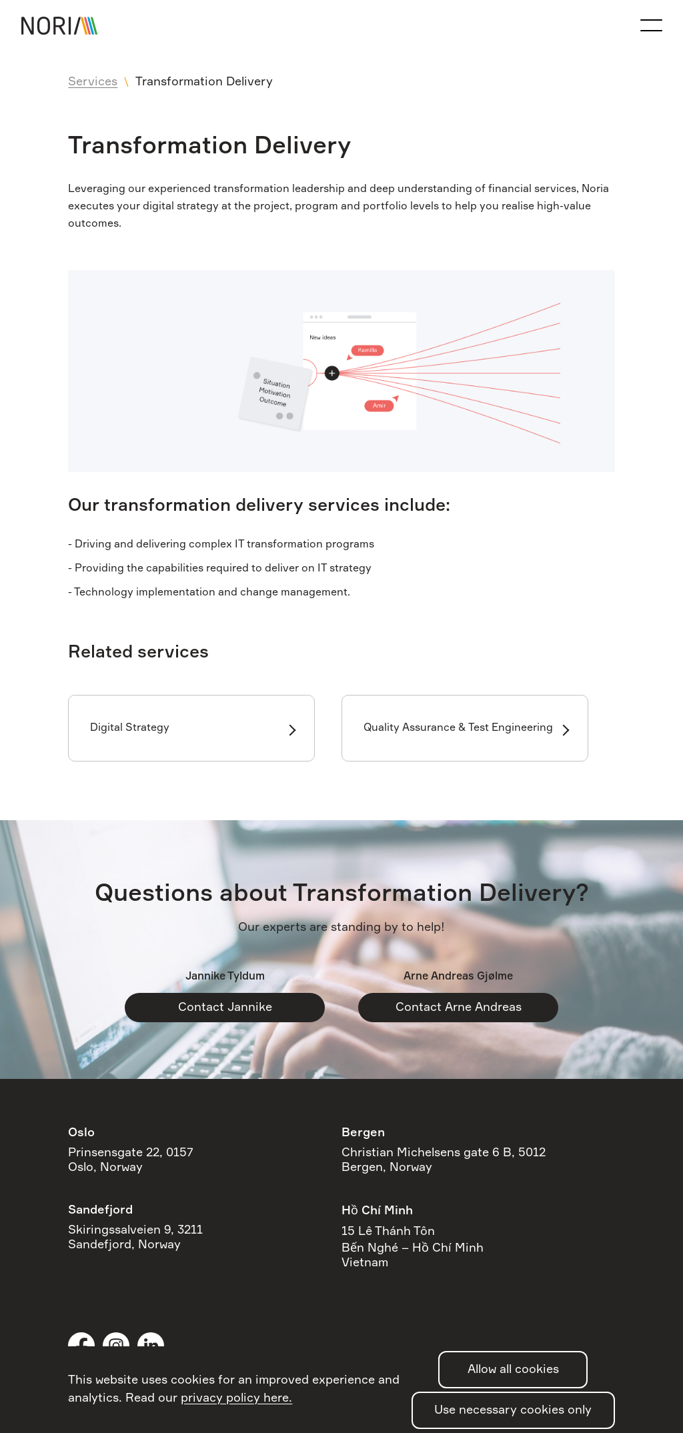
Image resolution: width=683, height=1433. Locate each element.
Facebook (81, 1345)
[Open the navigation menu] (651, 25)
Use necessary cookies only (513, 1410)
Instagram (116, 1345)
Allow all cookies (513, 1370)
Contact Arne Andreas (459, 1008)
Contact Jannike (225, 1008)
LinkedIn (150, 1345)
